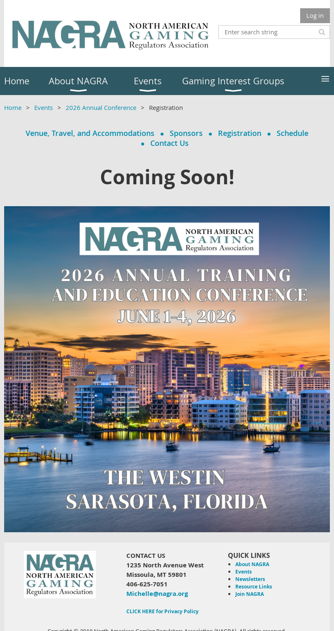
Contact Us (169, 143)
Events (43, 107)
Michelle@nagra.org (157, 593)
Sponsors (186, 133)
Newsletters (250, 579)
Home (12, 107)
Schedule (292, 133)
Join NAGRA (249, 594)
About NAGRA (252, 564)
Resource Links (253, 586)
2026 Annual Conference (101, 107)
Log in (315, 15)
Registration (239, 133)
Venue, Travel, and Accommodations (90, 133)
